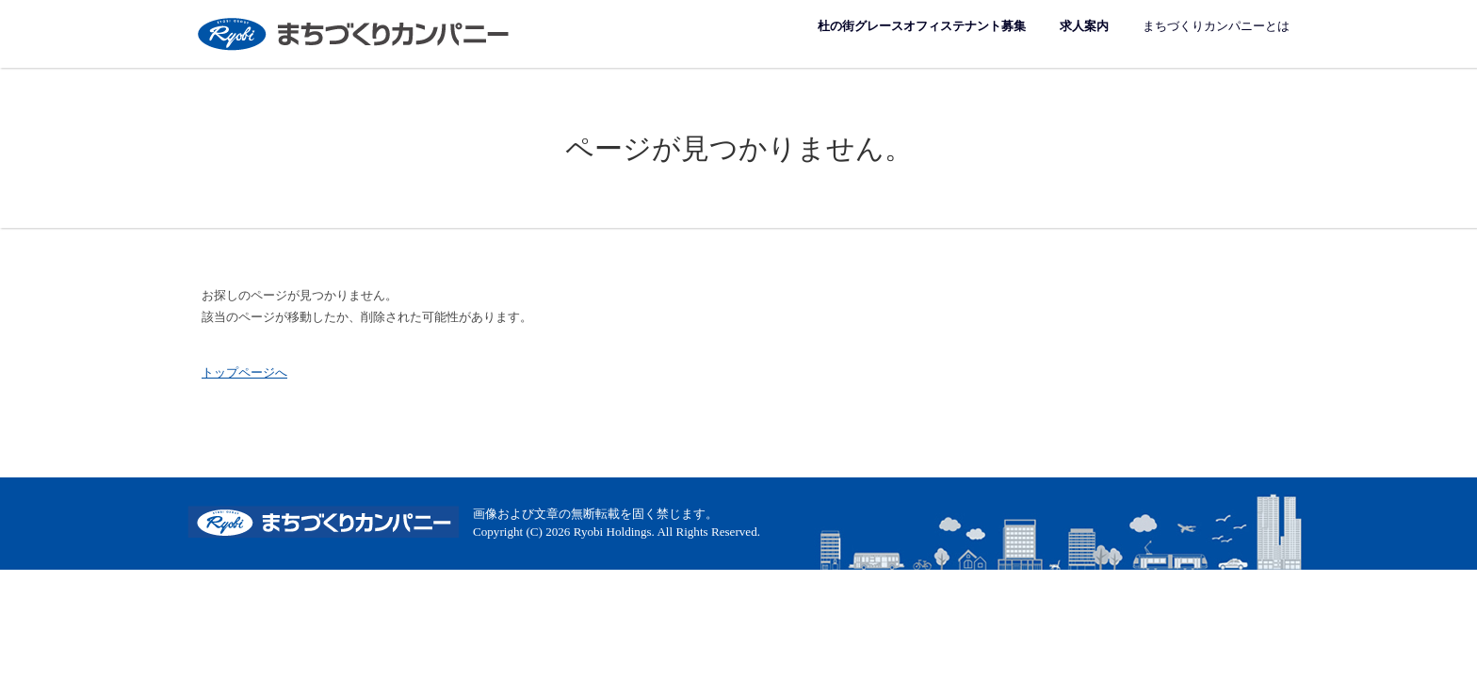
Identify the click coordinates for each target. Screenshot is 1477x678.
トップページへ (244, 372)
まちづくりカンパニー (355, 33)
